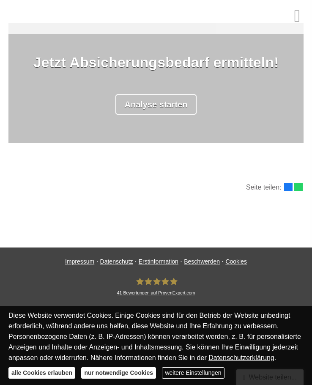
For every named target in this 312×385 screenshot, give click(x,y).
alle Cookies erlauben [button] (41, 372)
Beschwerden (202, 261)
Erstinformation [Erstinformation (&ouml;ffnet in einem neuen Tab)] (158, 261)
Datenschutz (116, 261)
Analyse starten (156, 104)
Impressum (79, 261)
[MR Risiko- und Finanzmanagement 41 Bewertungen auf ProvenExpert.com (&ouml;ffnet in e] (156, 286)
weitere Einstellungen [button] (193, 372)
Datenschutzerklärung (241, 357)
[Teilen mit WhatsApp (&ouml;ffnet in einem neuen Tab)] (298, 187)
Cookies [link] (236, 261)
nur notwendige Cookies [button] (118, 372)
